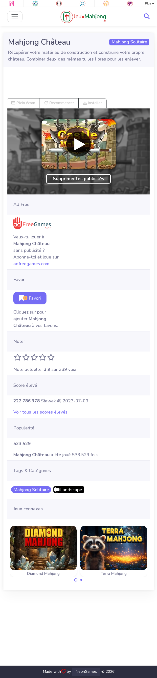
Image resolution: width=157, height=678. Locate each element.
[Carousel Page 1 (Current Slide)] (76, 580)
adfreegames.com (31, 264)
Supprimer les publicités (78, 179)
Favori (30, 298)
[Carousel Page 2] (81, 580)
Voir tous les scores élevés (40, 412)
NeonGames (86, 671)
